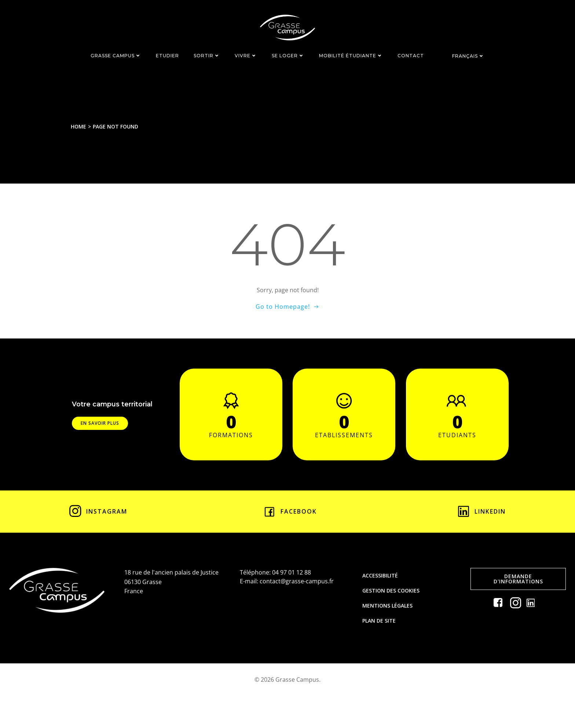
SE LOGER (288, 54)
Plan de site (380, 631)
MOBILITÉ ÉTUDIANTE (351, 54)
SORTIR (207, 54)
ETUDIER (167, 54)
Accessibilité (381, 586)
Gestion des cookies (392, 601)
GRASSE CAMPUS (116, 54)
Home (80, 126)
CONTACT (411, 54)
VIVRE (246, 54)
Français (468, 55)
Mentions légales (388, 616)
